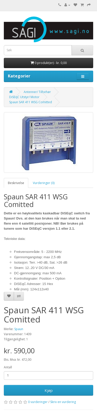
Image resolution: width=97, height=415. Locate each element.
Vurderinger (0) (43, 183)
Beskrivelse (16, 183)
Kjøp (49, 390)
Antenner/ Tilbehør (37, 92)
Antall (8, 367)
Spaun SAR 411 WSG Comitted (30, 102)
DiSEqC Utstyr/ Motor (24, 97)
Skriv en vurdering (63, 402)
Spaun (18, 329)
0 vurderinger (38, 402)
